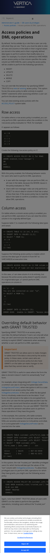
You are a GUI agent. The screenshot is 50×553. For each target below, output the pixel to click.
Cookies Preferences (25, 540)
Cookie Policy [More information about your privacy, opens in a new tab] (28, 535)
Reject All (25, 546)
